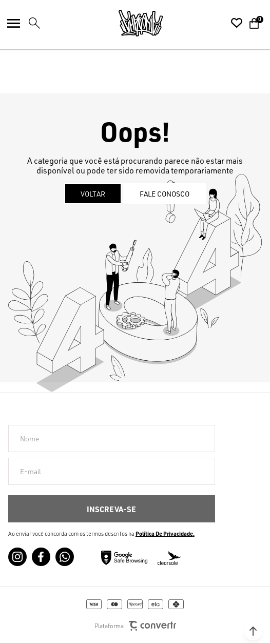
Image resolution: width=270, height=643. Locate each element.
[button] (253, 631)
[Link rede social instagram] (17, 557)
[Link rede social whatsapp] (64, 557)
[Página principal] (141, 23)
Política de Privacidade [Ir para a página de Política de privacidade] (164, 533)
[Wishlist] (236, 23)
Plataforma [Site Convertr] (135, 626)
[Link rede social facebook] (41, 557)
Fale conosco (164, 193)
